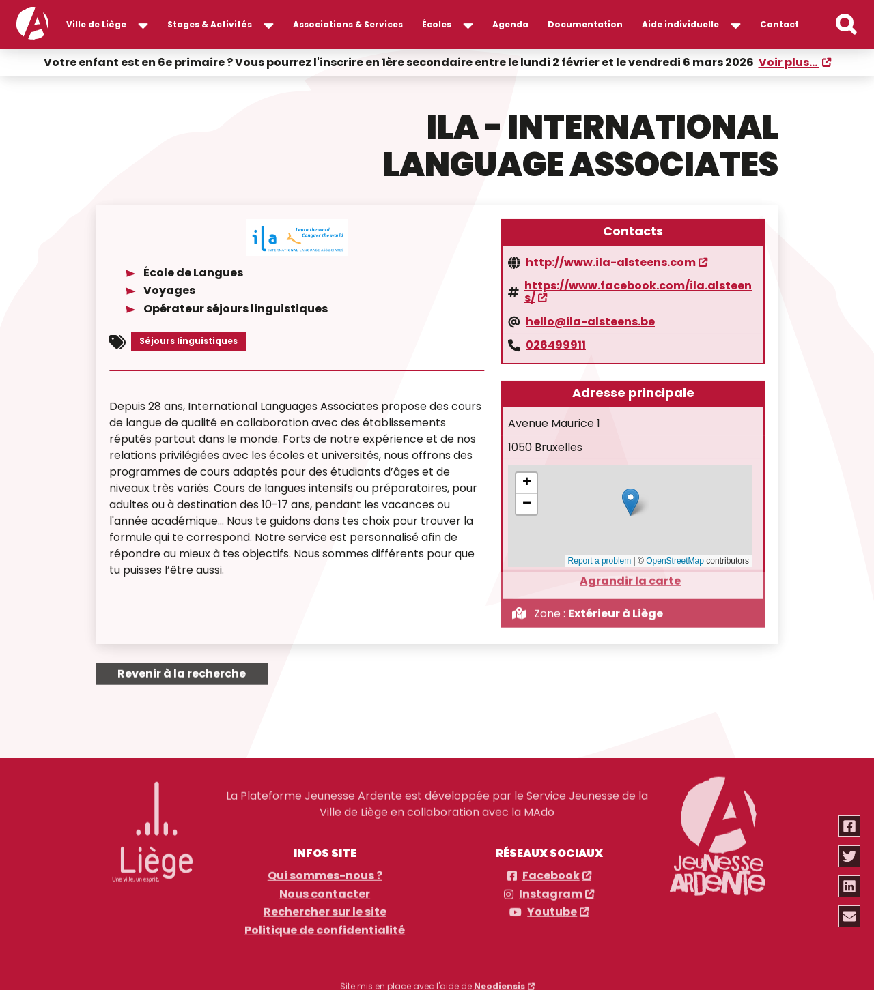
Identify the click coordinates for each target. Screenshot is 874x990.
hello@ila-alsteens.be (590, 321)
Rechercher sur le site (325, 907)
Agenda (510, 24)
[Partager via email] (850, 916)
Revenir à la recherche (181, 668)
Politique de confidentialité (324, 926)
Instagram (550, 890)
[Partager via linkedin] (850, 886)
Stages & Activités (209, 24)
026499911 (556, 344)
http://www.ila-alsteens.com (611, 261)
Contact (779, 24)
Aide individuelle (680, 24)
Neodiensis (499, 981)
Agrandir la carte (630, 576)
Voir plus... (789, 62)
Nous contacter (324, 890)
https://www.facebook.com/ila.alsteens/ (638, 291)
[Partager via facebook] (850, 826)
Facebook (551, 871)
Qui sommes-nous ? (325, 871)
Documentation (585, 24)
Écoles (436, 24)
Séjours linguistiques (188, 339)
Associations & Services (348, 24)
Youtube (552, 907)
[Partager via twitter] (850, 856)
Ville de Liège (96, 24)
